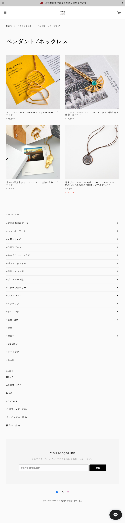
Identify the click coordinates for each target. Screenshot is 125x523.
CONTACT (11, 401)
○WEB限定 (12, 344)
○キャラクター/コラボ (18, 255)
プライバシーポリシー (51, 501)
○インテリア (12, 304)
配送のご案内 (13, 425)
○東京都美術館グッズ (17, 223)
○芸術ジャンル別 (15, 271)
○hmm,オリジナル (16, 231)
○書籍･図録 (12, 320)
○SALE (10, 360)
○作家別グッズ (13, 247)
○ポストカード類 (15, 279)
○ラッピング (12, 352)
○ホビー (10, 336)
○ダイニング (12, 311)
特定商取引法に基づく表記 (71, 501)
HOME (9, 377)
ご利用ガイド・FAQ (16, 409)
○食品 (9, 328)
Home (9, 26)
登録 (98, 468)
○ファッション (25, 26)
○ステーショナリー (16, 287)
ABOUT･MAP (13, 385)
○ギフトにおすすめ (16, 263)
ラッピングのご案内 (16, 417)
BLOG (9, 393)
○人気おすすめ (13, 239)
